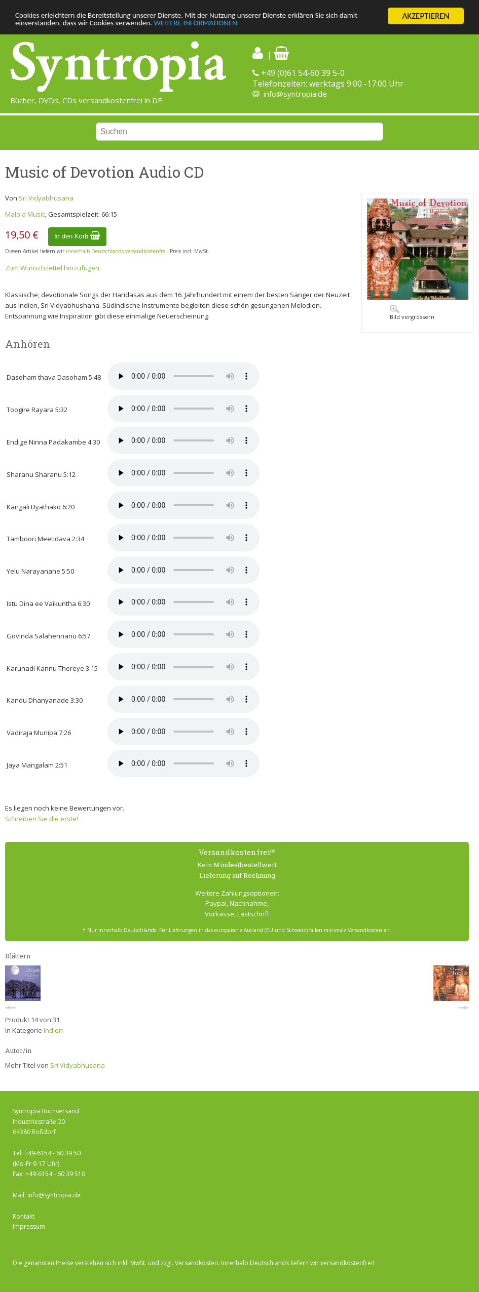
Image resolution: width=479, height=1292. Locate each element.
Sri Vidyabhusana (46, 198)
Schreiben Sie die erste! (41, 818)
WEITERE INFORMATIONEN (242, 25)
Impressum (29, 1226)
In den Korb (77, 236)
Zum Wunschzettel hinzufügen (52, 267)
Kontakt (23, 1216)
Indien (53, 1030)
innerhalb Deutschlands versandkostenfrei (116, 251)
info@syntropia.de (295, 94)
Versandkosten (196, 1263)
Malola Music (25, 214)
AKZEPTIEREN (425, 16)
